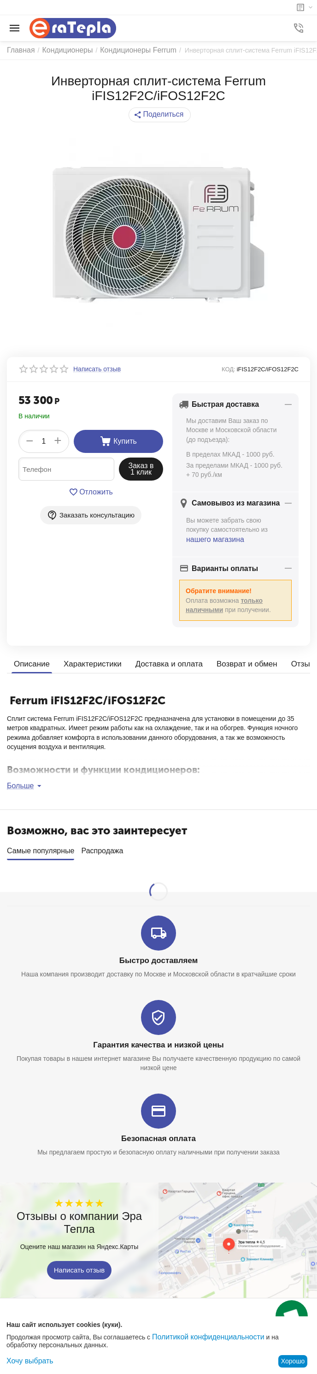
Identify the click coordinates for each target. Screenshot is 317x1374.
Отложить (91, 492)
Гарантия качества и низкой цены (158, 1040)
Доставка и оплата (162, 662)
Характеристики (89, 662)
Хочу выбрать (26, 1361)
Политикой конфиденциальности (201, 1337)
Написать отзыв (79, 1263)
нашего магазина (211, 538)
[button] (159, 115)
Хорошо (293, 1361)
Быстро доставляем (159, 956)
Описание (31, 662)
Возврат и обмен (235, 662)
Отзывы (292, 662)
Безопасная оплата (158, 1133)
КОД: (228, 369)
